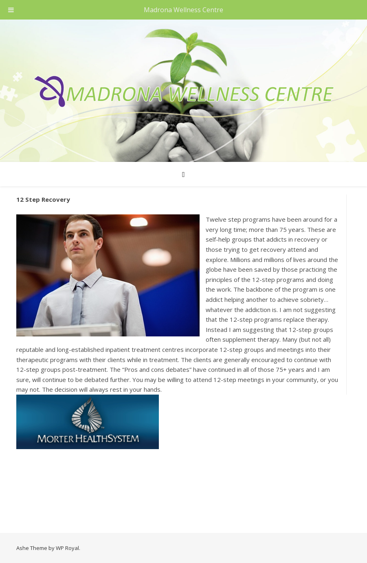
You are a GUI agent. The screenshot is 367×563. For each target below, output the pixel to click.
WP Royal (67, 548)
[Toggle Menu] (11, 10)
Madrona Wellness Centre (183, 9)
